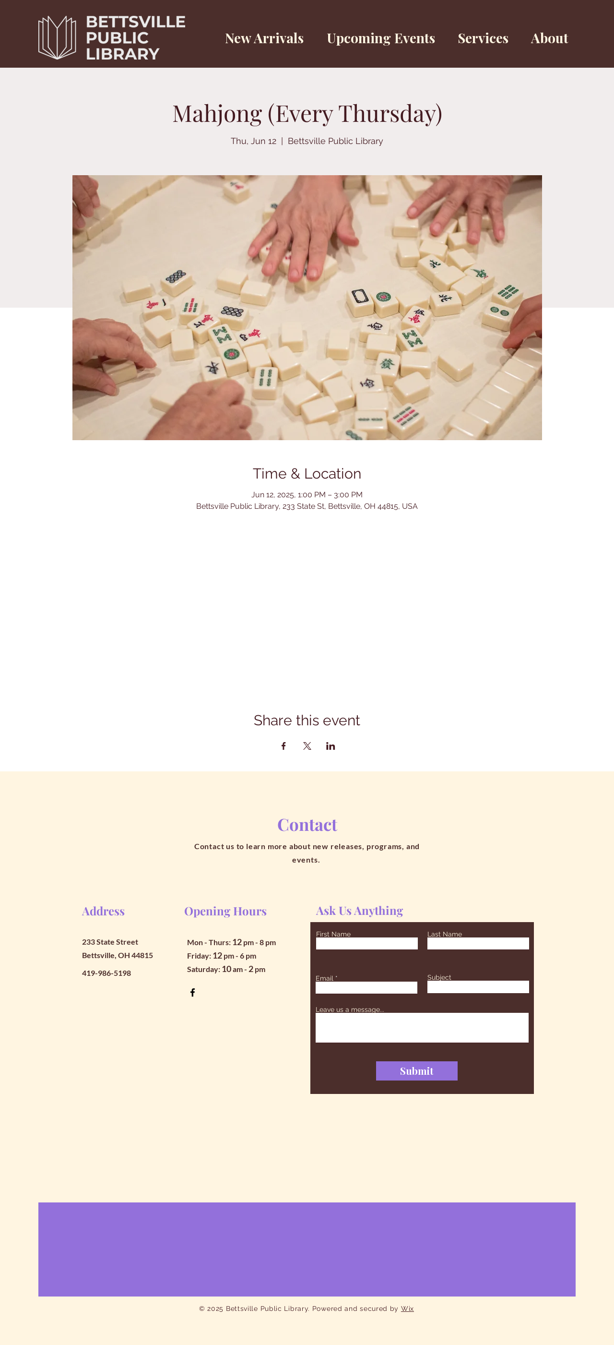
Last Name (444, 934)
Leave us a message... (350, 1009)
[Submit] (417, 1071)
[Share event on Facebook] (283, 746)
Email (324, 978)
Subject (439, 977)
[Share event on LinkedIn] (330, 746)
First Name (333, 934)
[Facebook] (192, 992)
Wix (407, 1308)
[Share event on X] (307, 746)
